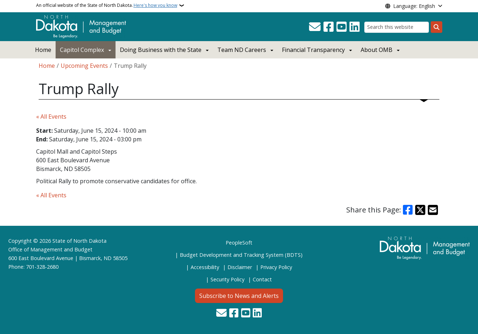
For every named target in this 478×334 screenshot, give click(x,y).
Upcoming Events (84, 66)
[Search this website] (396, 27)
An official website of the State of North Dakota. (106, 5)
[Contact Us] (315, 27)
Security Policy (227, 279)
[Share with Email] (433, 210)
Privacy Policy (276, 267)
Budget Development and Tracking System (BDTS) (241, 254)
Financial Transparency (313, 50)
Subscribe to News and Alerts (239, 296)
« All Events (51, 116)
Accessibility (205, 267)
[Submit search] (436, 27)
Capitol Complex (82, 50)
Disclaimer (239, 267)
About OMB (376, 50)
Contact (262, 279)
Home (43, 50)
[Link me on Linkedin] (354, 27)
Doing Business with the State (160, 50)
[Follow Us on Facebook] (328, 27)
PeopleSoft (239, 242)
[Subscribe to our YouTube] (341, 27)
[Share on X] (420, 210)
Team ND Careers (241, 50)
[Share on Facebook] (408, 210)
